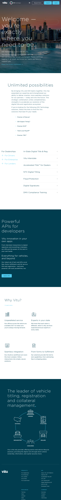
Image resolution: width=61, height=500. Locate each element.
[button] (29, 3)
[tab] (12, 155)
